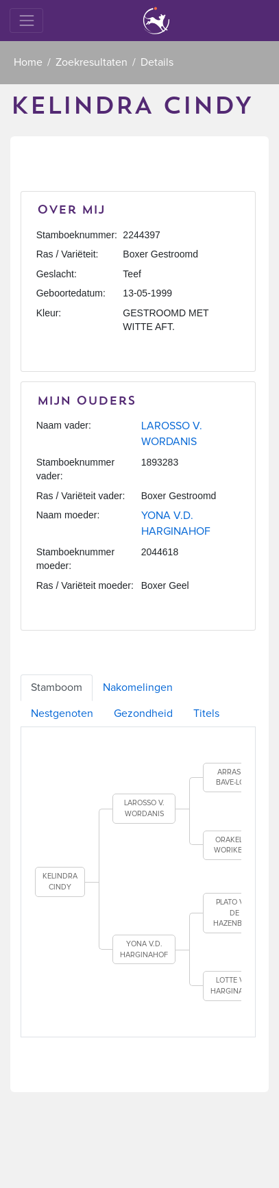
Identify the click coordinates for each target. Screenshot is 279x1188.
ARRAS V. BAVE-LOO (233, 777)
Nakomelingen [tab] (138, 687)
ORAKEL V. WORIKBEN (233, 845)
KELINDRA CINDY (60, 881)
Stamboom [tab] (56, 687)
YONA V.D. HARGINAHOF (144, 949)
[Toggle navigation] (26, 20)
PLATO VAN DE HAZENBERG (234, 912)
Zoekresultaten (92, 62)
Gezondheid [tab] (143, 713)
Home (28, 62)
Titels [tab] (206, 713)
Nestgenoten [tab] (62, 713)
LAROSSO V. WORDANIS (144, 808)
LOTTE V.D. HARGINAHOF (234, 985)
